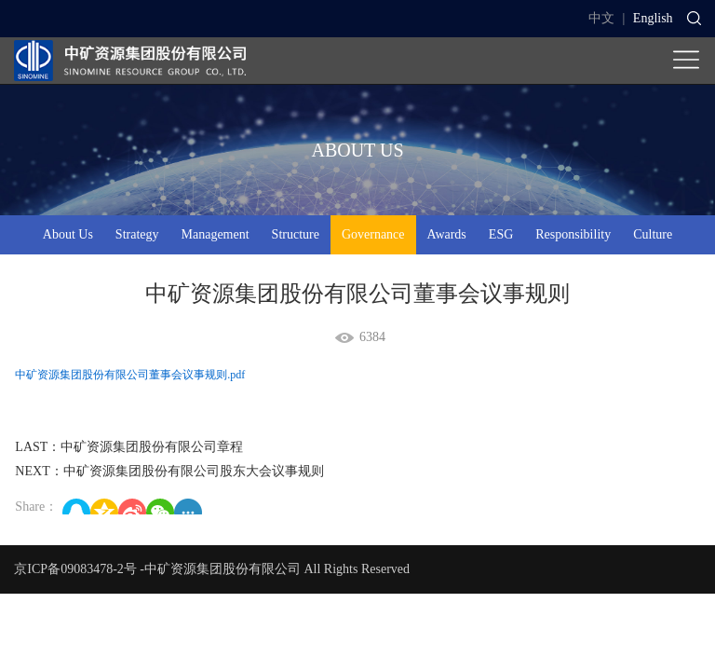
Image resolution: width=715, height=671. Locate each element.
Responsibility (573, 234)
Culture (652, 234)
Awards (446, 234)
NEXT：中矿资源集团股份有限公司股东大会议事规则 (169, 471)
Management (216, 234)
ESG (501, 234)
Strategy (137, 234)
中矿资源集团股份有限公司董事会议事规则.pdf (130, 374)
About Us (68, 234)
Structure (295, 234)
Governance (373, 234)
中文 (601, 18)
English (653, 18)
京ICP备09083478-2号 (75, 569)
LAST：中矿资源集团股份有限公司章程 (129, 447)
